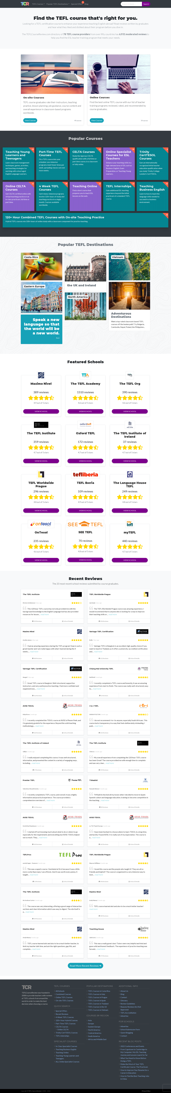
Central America (94, 1033)
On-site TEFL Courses (64, 1000)
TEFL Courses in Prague (97, 997)
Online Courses (100, 97)
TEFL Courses (37, 4)
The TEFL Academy (85, 383)
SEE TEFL (85, 532)
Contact (123, 997)
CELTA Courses (62, 1027)
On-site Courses (33, 97)
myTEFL (130, 532)
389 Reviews (37, 658)
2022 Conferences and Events (132, 1046)
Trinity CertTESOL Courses (67, 1032)
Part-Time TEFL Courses (66, 1023)
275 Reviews (103, 956)
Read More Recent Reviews (85, 965)
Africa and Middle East (97, 1039)
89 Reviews (103, 807)
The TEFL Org (129, 383)
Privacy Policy (146, 1091)
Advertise (124, 1016)
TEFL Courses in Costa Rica (99, 991)
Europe (91, 1023)
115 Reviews (37, 807)
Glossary (124, 1000)
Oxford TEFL (85, 433)
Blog (86, 4)
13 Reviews (37, 881)
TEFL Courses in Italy (96, 994)
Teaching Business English (66, 1049)
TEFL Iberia (85, 483)
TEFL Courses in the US (97, 1007)
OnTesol (41, 532)
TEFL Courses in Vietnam (98, 1010)
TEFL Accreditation (128, 1013)
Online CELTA (63, 1029)
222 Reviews (103, 733)
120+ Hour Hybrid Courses (67, 1020)
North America (94, 1030)
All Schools (60, 991)
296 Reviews (103, 621)
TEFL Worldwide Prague (41, 484)
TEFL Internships (62, 1036)
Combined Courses (63, 994)
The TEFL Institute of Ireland (129, 435)
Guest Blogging (126, 1032)
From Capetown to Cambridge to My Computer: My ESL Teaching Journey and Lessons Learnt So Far (134, 1052)
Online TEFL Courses (64, 997)
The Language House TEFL (129, 484)
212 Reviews (103, 658)
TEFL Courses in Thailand (98, 1003)
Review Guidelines (127, 1003)
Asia (90, 1020)
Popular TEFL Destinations (57, 4)
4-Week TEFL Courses (65, 1017)
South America (94, 1036)
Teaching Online (62, 1052)
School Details (67, 621)
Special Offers (77, 4)
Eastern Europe (94, 1027)
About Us (124, 991)
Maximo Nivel (41, 383)
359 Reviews (37, 621)
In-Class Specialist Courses (66, 1046)
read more (45, 614)
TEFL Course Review (34, 1091)
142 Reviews (37, 733)
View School (41, 411)
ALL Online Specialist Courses (67, 1061)
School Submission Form (130, 1029)
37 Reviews (37, 770)
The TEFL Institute (41, 433)
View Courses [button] (30, 120)
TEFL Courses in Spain (97, 1000)
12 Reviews (103, 695)
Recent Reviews (62, 1014)
